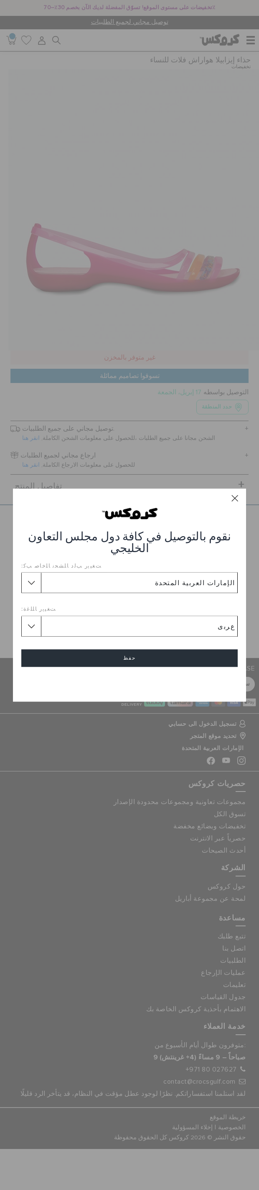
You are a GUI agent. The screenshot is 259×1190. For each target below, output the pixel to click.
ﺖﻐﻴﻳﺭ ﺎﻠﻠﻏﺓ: (38, 609)
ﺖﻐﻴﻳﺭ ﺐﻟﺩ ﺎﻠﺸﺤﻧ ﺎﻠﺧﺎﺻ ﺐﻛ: (61, 565)
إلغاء (129, 682)
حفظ (129, 658)
